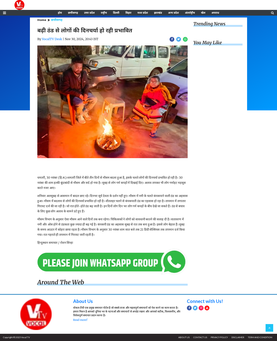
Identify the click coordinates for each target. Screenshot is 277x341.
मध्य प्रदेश (142, 12)
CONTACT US (200, 337)
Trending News (209, 24)
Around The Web (60, 282)
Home (41, 20)
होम (60, 12)
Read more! (80, 320)
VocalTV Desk (52, 39)
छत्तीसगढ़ (73, 12)
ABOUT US (184, 337)
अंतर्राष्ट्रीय (190, 12)
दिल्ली (116, 12)
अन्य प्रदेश (173, 12)
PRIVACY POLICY (219, 337)
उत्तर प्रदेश (89, 12)
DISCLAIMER (237, 337)
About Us (83, 301)
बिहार (128, 12)
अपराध (215, 12)
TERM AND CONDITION (260, 337)
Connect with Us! (205, 301)
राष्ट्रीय (104, 12)
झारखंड (158, 12)
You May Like (207, 43)
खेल (203, 12)
